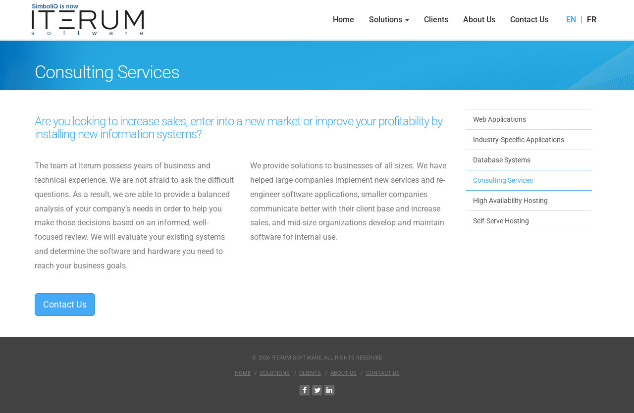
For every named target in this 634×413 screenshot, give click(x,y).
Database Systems (501, 160)
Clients (436, 19)
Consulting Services (503, 180)
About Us (479, 19)
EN (571, 19)
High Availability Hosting (510, 201)
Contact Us (529, 19)
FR (591, 19)
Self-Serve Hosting (501, 221)
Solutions (389, 19)
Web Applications (499, 119)
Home (343, 19)
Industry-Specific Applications (518, 140)
